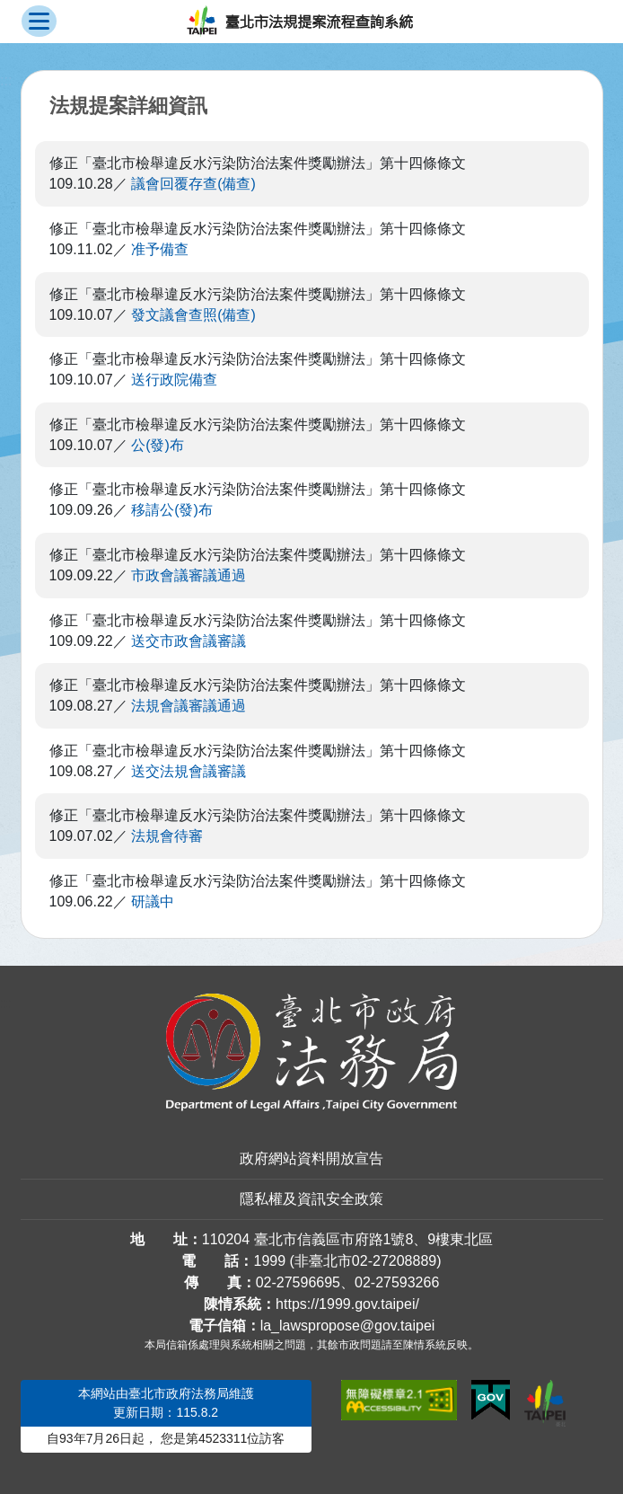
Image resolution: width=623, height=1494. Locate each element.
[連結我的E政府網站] (490, 1400)
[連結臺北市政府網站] (545, 1403)
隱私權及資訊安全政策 (311, 1199)
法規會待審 (167, 836)
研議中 (152, 901)
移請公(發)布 (172, 509)
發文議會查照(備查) (193, 315)
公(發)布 (157, 445)
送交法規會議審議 (188, 771)
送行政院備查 (174, 379)
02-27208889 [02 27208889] (394, 1261)
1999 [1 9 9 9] (269, 1261)
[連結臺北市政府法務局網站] (312, 1052)
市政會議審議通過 (188, 575)
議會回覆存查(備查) (193, 183)
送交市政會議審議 (188, 641)
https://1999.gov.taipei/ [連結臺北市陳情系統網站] (347, 1304)
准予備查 (160, 249)
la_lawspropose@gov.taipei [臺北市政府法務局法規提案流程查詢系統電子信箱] (347, 1325)
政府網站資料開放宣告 (311, 1158)
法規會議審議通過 (188, 705)
